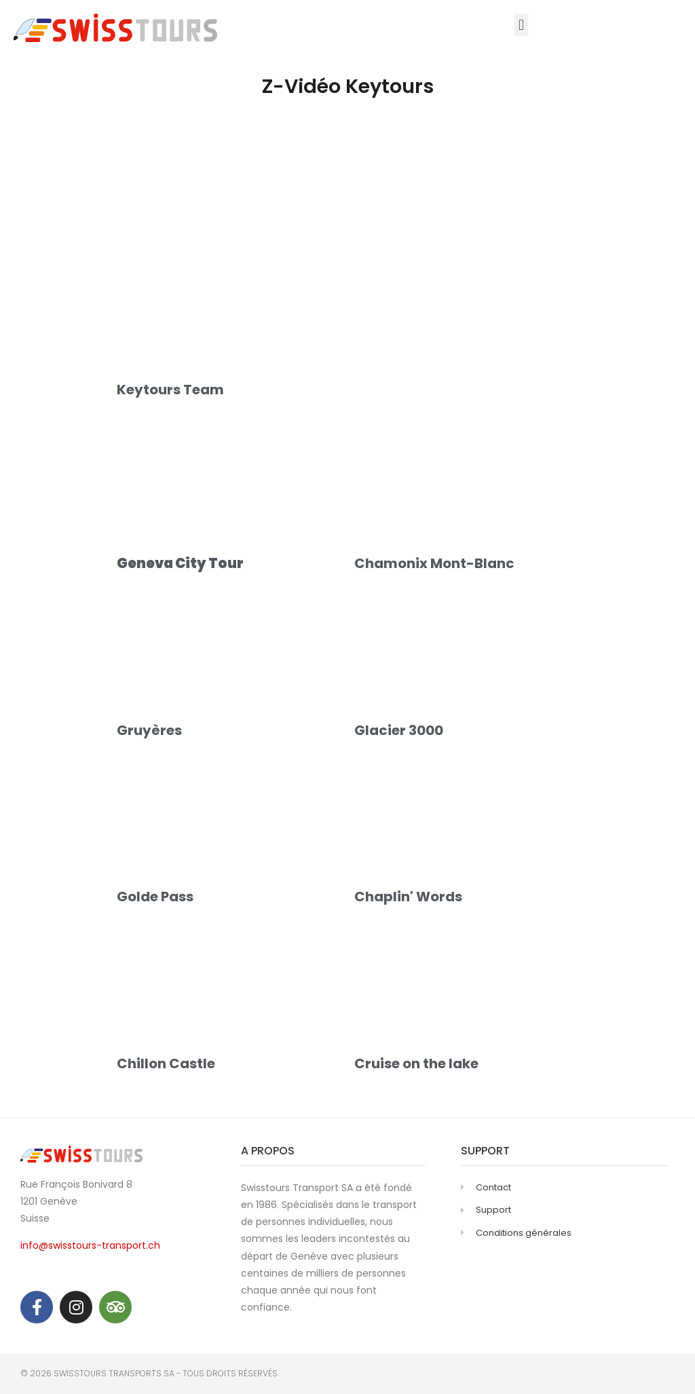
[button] (520, 25)
